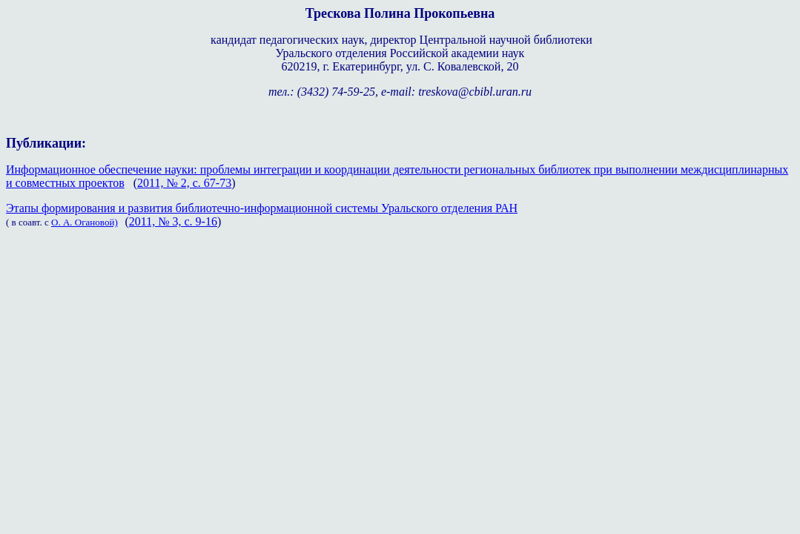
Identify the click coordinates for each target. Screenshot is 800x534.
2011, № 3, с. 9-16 (173, 221)
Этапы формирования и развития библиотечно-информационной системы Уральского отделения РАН (262, 208)
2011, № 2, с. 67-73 (184, 183)
